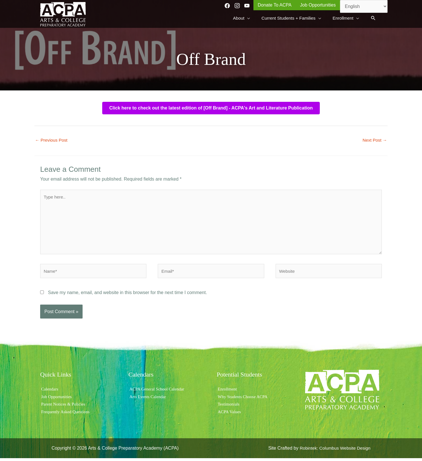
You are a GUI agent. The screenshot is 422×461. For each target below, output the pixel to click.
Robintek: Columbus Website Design (333, 450)
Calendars (49, 391)
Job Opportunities (56, 399)
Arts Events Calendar (147, 399)
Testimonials (228, 406)
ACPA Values (229, 414)
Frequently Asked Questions (66, 414)
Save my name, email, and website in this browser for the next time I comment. (127, 295)
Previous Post (52, 139)
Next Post (374, 139)
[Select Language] (364, 6)
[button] (373, 18)
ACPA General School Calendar (157, 391)
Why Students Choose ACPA (243, 399)
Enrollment (227, 391)
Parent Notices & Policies (63, 406)
